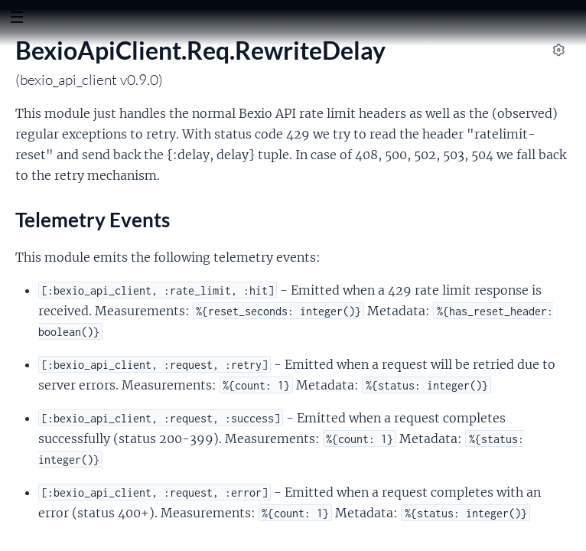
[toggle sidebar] (16, 19)
